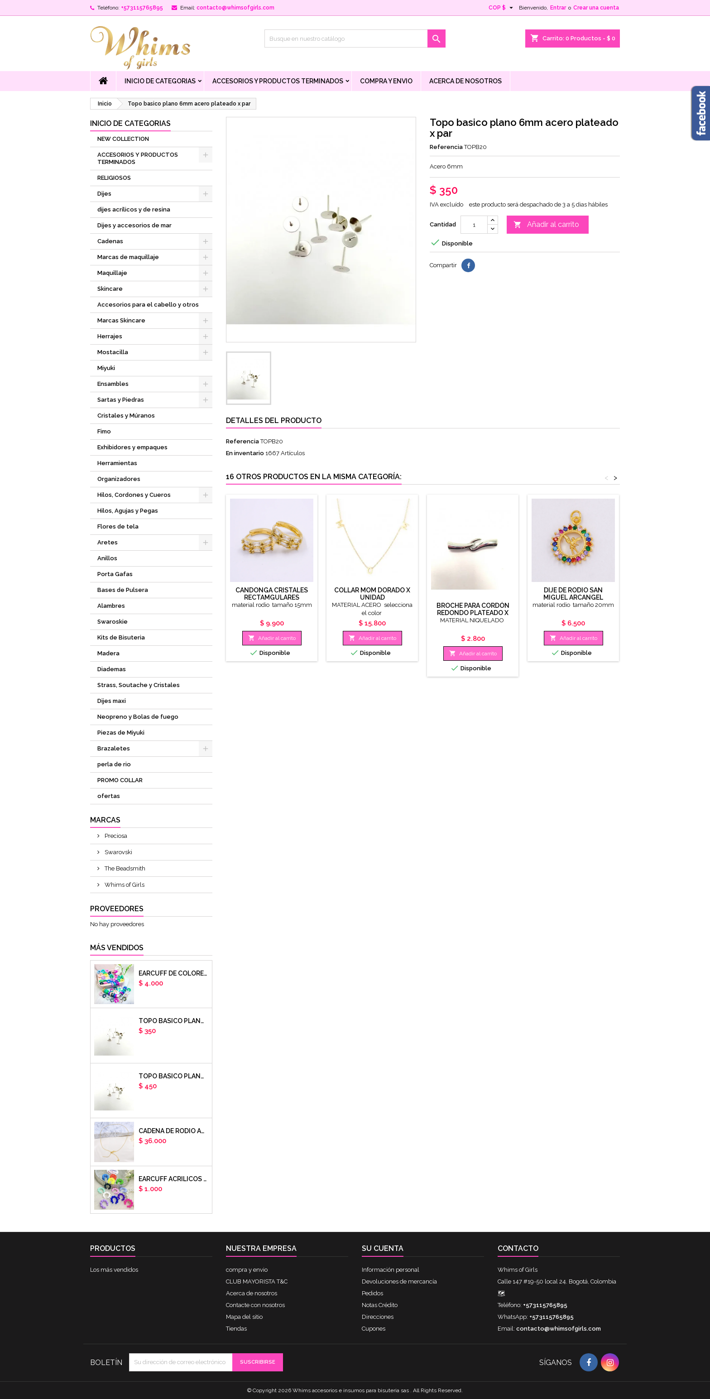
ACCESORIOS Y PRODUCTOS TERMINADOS (277, 81)
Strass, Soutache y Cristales (138, 685)
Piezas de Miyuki (120, 732)
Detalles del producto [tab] (273, 420)
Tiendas (236, 1328)
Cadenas (110, 241)
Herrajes (109, 336)
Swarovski (117, 852)
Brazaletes (113, 748)
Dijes (104, 193)
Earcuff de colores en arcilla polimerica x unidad (173, 973)
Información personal (390, 1269)
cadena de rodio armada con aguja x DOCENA (173, 1131)
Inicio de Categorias (160, 81)
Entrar (558, 8)
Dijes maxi (111, 700)
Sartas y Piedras (120, 399)
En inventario (245, 453)
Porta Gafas (115, 574)
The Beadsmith (124, 868)
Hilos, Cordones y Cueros (134, 494)
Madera (108, 653)
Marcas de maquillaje (128, 257)
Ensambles (113, 383)
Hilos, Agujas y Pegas (127, 510)
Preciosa (115, 835)
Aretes (107, 542)
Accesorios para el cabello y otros (148, 304)
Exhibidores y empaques (132, 447)
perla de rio (114, 764)
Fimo (104, 431)
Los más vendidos (114, 1269)
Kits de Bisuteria (121, 637)
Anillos (107, 558)
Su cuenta (382, 1248)
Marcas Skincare (121, 320)
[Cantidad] (474, 225)
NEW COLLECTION (123, 138)
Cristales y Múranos (126, 415)
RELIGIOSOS (114, 177)
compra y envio (386, 81)
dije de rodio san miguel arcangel (573, 594)
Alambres (111, 605)
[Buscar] (355, 38)
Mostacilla (112, 352)
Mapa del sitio (244, 1316)
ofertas (108, 796)
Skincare (110, 288)
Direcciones (377, 1316)
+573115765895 (142, 8)
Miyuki (106, 368)
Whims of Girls (123, 884)
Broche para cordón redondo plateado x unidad (473, 613)
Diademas (111, 669)
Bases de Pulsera (122, 590)
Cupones (373, 1328)
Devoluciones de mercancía (399, 1281)
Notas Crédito (380, 1305)
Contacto (518, 1248)
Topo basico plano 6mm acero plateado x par (173, 1020)
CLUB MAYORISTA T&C (257, 1281)
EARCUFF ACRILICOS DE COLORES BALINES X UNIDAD (173, 1179)
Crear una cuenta (596, 8)
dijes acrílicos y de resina (133, 209)
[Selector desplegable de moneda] (502, 7)
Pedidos (372, 1293)
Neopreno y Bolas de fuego (137, 716)
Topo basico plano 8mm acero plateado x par (173, 1076)
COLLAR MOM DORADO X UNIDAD (372, 594)
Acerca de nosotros (465, 81)
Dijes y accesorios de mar (134, 225)
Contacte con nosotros (255, 1305)
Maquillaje (112, 272)
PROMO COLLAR (120, 780)
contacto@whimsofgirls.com (235, 8)
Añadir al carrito (546, 225)
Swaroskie (112, 621)
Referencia (446, 147)
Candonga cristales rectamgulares (271, 594)
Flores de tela (118, 526)
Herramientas (117, 463)
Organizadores (118, 479)
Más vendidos (117, 947)
